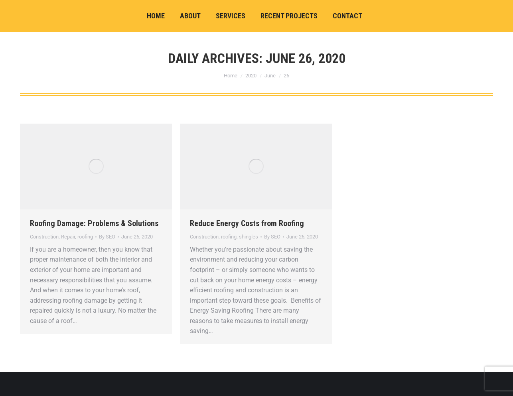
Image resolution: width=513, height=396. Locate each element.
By (107, 237)
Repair (68, 237)
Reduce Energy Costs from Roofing (247, 223)
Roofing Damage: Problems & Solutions (94, 223)
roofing (85, 237)
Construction (44, 237)
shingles (248, 237)
